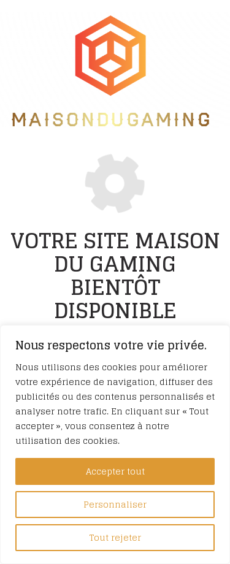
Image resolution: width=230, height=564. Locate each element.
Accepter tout (115, 471)
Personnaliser (115, 504)
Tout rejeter (115, 537)
